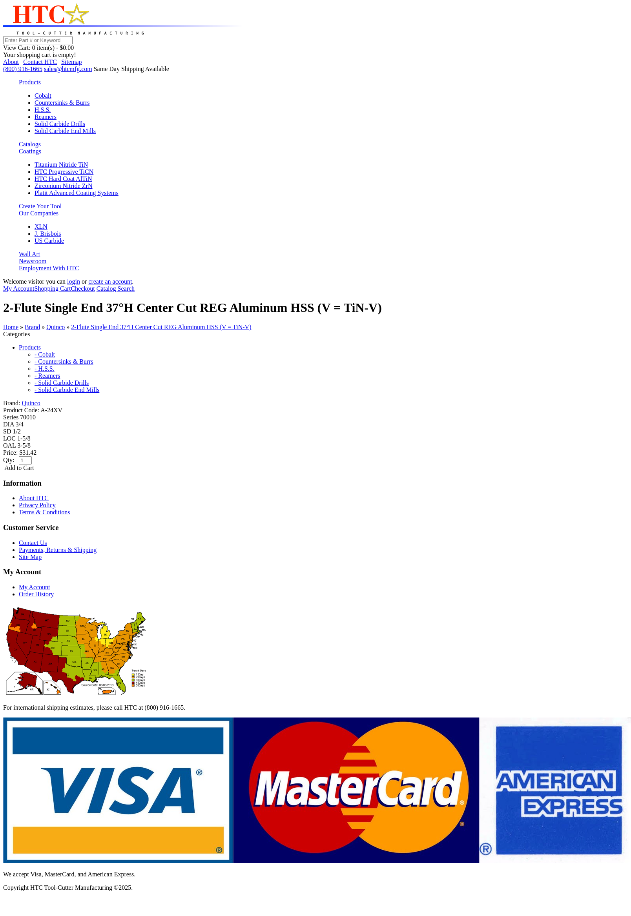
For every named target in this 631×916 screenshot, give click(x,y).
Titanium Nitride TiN (61, 164)
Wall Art (29, 254)
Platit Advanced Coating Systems (77, 192)
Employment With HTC (49, 268)
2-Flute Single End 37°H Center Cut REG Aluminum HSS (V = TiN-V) (161, 327)
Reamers (46, 116)
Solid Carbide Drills (60, 123)
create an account (110, 281)
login (73, 281)
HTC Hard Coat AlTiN (63, 178)
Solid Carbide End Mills (65, 130)
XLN (41, 226)
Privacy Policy (37, 505)
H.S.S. (43, 109)
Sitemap (71, 61)
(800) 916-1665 (22, 69)
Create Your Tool (40, 206)
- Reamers (47, 375)
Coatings (30, 151)
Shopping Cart (53, 288)
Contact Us (33, 542)
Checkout (83, 288)
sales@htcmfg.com (68, 69)
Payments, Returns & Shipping (58, 549)
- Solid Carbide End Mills (67, 389)
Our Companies (38, 213)
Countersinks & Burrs (62, 102)
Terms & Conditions (44, 512)
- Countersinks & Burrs (64, 361)
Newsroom (32, 261)
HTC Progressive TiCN (64, 171)
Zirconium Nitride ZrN (64, 185)
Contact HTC (40, 61)
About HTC (34, 498)
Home (10, 327)
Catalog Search (116, 288)
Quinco (55, 327)
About (11, 61)
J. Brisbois (48, 233)
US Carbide (49, 240)
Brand (32, 327)
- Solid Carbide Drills (62, 382)
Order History (36, 594)
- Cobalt (45, 354)
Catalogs (30, 144)
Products (30, 82)
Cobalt (43, 95)
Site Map (30, 557)
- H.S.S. (45, 368)
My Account (19, 288)
